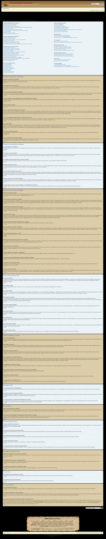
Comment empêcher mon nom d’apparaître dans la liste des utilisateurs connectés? (17, 27)
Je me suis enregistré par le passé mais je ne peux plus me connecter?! (15, 30)
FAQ (92, 10)
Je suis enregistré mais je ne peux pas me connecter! (12, 29)
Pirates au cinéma (44, 522)
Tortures (70, 522)
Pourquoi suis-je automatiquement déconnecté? (11, 26)
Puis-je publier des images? (8, 67)
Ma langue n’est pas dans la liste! (9, 40)
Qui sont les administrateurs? (59, 24)
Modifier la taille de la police (103, 8)
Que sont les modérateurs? (58, 25)
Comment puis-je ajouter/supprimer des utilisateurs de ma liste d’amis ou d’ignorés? (68, 42)
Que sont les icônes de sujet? (8, 72)
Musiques (56, 523)
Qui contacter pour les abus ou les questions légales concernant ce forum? (66, 66)
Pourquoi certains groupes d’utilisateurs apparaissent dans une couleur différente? (68, 29)
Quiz (42, 525)
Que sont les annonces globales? (9, 68)
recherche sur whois (72, 500)
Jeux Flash (51, 524)
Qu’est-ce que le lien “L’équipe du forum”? (61, 31)
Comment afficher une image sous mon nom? (11, 41)
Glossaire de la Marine (37, 523)
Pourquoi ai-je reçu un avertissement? (9, 56)
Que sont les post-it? (7, 70)
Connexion (102, 10)
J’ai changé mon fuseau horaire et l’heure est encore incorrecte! (14, 39)
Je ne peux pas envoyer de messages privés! (61, 35)
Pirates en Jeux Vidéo (47, 523)
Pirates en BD (52, 522)
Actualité (38, 521)
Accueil (33, 521)
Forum (38, 525)
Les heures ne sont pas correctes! (9, 38)
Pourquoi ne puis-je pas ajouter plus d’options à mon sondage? (14, 51)
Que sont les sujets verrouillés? (8, 71)
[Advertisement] (53, 15)
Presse (42, 529)
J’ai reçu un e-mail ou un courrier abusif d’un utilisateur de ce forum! (65, 37)
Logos (66, 523)
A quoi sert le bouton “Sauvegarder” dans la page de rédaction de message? (16, 58)
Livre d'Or (59, 525)
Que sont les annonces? (7, 69)
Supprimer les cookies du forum (88, 532)
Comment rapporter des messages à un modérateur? (12, 57)
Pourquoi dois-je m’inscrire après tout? (10, 25)
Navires (49, 521)
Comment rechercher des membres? (60, 49)
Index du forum (6, 8)
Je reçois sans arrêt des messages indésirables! (62, 36)
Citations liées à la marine (61, 522)
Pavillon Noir (43, 521)
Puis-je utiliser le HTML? (7, 65)
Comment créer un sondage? (8, 50)
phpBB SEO (53, 536)
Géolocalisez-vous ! (43, 524)
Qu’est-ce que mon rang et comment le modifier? (11, 42)
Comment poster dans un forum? (9, 47)
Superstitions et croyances (58, 521)
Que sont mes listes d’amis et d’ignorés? (61, 41)
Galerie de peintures (49, 529)
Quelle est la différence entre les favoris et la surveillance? (64, 53)
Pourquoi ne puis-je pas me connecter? (10, 24)
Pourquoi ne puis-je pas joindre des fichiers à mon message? (13, 55)
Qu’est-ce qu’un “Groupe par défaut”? (60, 30)
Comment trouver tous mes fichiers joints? (61, 60)
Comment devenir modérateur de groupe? (61, 28)
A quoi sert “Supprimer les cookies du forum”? (11, 33)
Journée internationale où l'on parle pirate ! (64, 524)
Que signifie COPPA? (7, 31)
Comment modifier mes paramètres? (9, 37)
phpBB (49, 534)
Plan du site (61, 523)
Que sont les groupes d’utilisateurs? (60, 26)
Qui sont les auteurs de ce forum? (59, 64)
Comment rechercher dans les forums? (60, 45)
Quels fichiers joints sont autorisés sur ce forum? (62, 59)
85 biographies (36, 522)
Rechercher (71, 525)
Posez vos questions (49, 525)
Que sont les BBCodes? (7, 64)
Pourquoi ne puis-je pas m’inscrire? (9, 32)
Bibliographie (57, 529)
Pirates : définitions (69, 521)
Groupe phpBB (40, 488)
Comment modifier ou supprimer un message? (11, 48)
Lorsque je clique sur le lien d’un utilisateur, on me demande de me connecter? (17, 43)
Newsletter (66, 525)
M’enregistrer (96, 10)
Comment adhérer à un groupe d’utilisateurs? (61, 27)
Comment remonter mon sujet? (8, 60)
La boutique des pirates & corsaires (57, 526)
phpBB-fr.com (55, 535)
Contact (70, 529)
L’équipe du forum (80, 532)
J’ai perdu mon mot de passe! (8, 28)
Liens (72, 523)
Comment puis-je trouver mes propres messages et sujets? (64, 50)
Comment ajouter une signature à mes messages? (12, 49)
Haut (5, 82)
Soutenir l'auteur (64, 529)
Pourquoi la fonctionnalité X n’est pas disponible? (62, 65)
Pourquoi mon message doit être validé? (10, 59)
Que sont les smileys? (7, 66)
